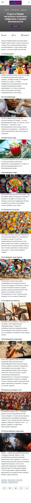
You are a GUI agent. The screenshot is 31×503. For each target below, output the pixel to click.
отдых (19, 480)
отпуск (5, 482)
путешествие (13, 482)
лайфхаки (15, 26)
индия (4, 480)
